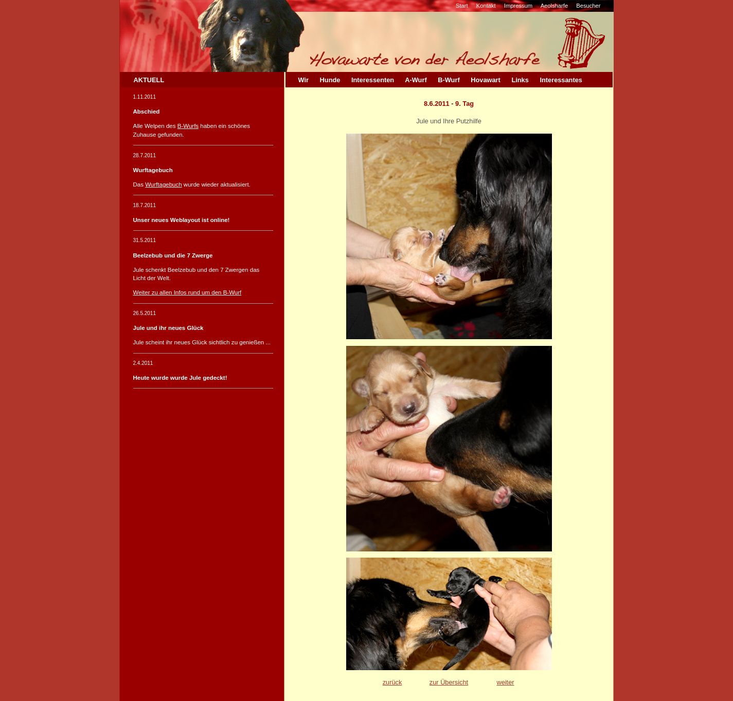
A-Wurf (415, 80)
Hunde (330, 80)
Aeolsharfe (554, 6)
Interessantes (561, 80)
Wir (303, 80)
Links (519, 80)
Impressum (518, 6)
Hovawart (485, 80)
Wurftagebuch (163, 184)
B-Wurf (448, 80)
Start (462, 6)
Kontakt (486, 6)
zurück (392, 682)
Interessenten (372, 80)
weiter (505, 682)
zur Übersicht (449, 682)
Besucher (588, 6)
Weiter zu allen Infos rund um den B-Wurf (187, 292)
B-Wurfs (188, 126)
